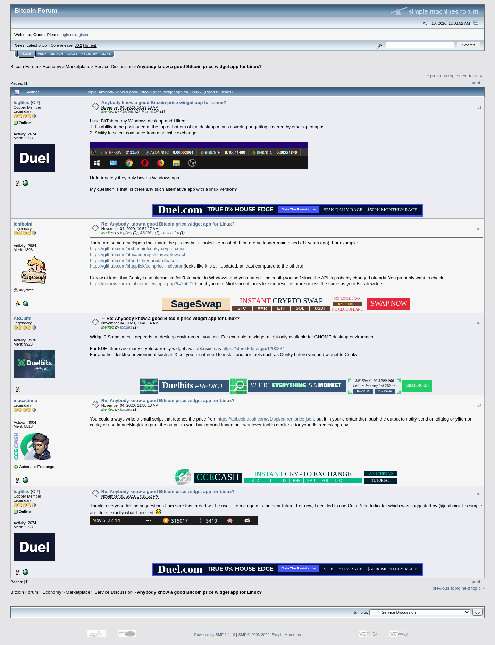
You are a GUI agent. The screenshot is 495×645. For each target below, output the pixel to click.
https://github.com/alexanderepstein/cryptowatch (138, 254)
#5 (479, 494)
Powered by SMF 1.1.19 (214, 635)
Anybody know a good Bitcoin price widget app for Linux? (199, 66)
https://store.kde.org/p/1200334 (253, 348)
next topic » (471, 75)
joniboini (23, 224)
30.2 (78, 45)
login (65, 34)
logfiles (22, 102)
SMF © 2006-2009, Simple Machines (269, 635)
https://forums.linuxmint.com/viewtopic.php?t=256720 (143, 283)
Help (42, 54)
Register (89, 54)
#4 (479, 406)
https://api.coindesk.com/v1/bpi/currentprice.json (266, 419)
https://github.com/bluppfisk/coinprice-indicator (136, 266)
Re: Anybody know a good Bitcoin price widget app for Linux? (168, 224)
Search (57, 54)
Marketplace (78, 66)
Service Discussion (113, 66)
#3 (479, 323)
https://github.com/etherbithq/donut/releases (134, 260)
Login (72, 54)
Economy (52, 66)
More (106, 54)
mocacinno (25, 400)
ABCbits (127, 111)
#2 (479, 229)
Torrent (90, 45)
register (81, 34)
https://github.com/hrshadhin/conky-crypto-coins (137, 248)
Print (476, 82)
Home (26, 54)
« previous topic (442, 75)
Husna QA (150, 111)
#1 (479, 107)
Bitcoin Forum (24, 66)
